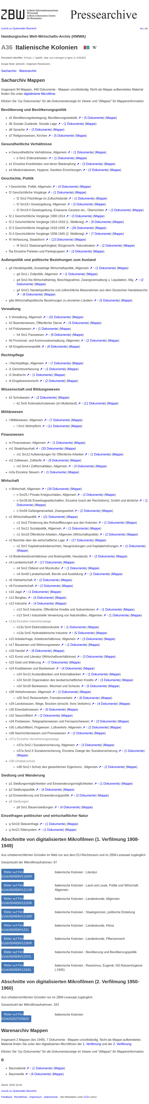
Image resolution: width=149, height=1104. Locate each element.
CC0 (86, 1096)
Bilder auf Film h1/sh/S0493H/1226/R (16, 941)
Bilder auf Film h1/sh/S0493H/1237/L (16, 954)
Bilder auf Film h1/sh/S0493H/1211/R (16, 887)
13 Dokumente (62, 239)
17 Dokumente (83, 540)
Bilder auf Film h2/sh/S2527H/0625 (15, 1016)
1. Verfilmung (92, 1044)
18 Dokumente (58, 489)
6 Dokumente (57, 346)
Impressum (35, 1096)
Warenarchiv (27, 71)
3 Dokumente (42, 129)
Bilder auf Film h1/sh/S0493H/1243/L (16, 967)
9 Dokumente (101, 222)
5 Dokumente (94, 117)
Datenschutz (51, 1096)
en (141, 28)
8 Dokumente (32, 294)
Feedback (6, 1096)
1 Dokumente (74, 123)
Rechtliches (20, 1096)
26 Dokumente (83, 228)
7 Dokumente (101, 233)
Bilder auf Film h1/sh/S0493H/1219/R (16, 914)
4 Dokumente (68, 186)
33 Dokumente (52, 448)
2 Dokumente (121, 210)
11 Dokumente (95, 403)
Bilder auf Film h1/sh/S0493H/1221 (15, 927)
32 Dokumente (60, 317)
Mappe (111, 117)
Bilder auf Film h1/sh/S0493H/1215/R (16, 901)
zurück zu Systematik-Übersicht (18, 28)
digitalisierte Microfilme (39, 93)
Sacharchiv (8, 71)
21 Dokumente (54, 516)
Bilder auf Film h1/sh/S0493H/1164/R (16, 874)
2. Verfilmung (122, 1044)
